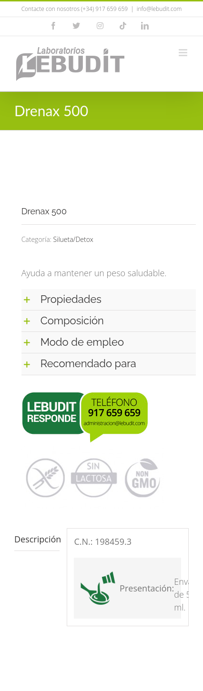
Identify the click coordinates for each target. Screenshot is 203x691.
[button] (108, 299)
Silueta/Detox (73, 239)
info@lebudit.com (159, 9)
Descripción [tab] (37, 539)
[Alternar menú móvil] (184, 53)
